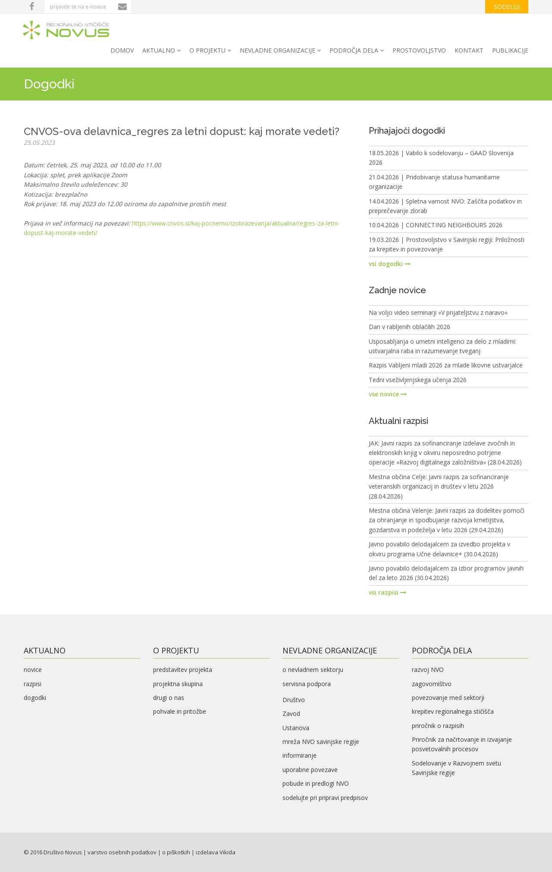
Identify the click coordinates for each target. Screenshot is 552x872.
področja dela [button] (356, 50)
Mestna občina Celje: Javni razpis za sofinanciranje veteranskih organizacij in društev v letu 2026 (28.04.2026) (439, 486)
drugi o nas (168, 697)
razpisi (32, 684)
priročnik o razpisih (438, 725)
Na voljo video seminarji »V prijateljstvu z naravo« (438, 312)
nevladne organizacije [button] (280, 50)
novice (33, 669)
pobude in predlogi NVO (315, 783)
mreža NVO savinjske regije (320, 741)
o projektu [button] (210, 50)
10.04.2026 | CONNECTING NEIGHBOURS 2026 (435, 225)
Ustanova (295, 728)
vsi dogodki (390, 264)
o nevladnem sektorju (312, 669)
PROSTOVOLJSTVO (419, 50)
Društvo (293, 700)
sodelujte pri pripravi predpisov (325, 798)
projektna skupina (178, 684)
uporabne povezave (310, 769)
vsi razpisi (387, 592)
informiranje (299, 755)
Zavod (291, 713)
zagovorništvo (432, 684)
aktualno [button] (161, 50)
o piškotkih (176, 852)
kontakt (469, 50)
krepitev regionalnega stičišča (453, 711)
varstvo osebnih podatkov (122, 852)
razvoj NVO (428, 669)
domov (122, 50)
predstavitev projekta (182, 669)
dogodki (35, 697)
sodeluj (507, 7)
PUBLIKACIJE (510, 50)
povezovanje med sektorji (448, 697)
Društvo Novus (63, 852)
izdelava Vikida (215, 852)
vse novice (388, 394)
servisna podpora (306, 684)
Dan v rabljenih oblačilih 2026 (409, 327)
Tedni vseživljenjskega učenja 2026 (418, 380)
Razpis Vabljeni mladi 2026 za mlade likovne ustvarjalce (446, 365)
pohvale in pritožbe (179, 711)
